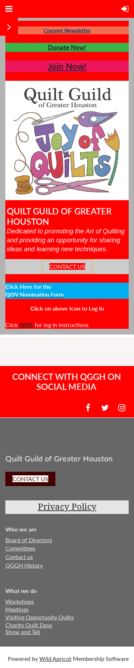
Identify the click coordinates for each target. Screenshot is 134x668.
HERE (26, 324)
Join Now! (67, 66)
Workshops (19, 601)
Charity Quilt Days (28, 625)
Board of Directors (28, 539)
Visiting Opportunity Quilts (39, 617)
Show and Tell (22, 631)
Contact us (19, 556)
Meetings (17, 609)
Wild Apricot (55, 658)
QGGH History (24, 565)
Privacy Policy (67, 507)
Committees (20, 548)
